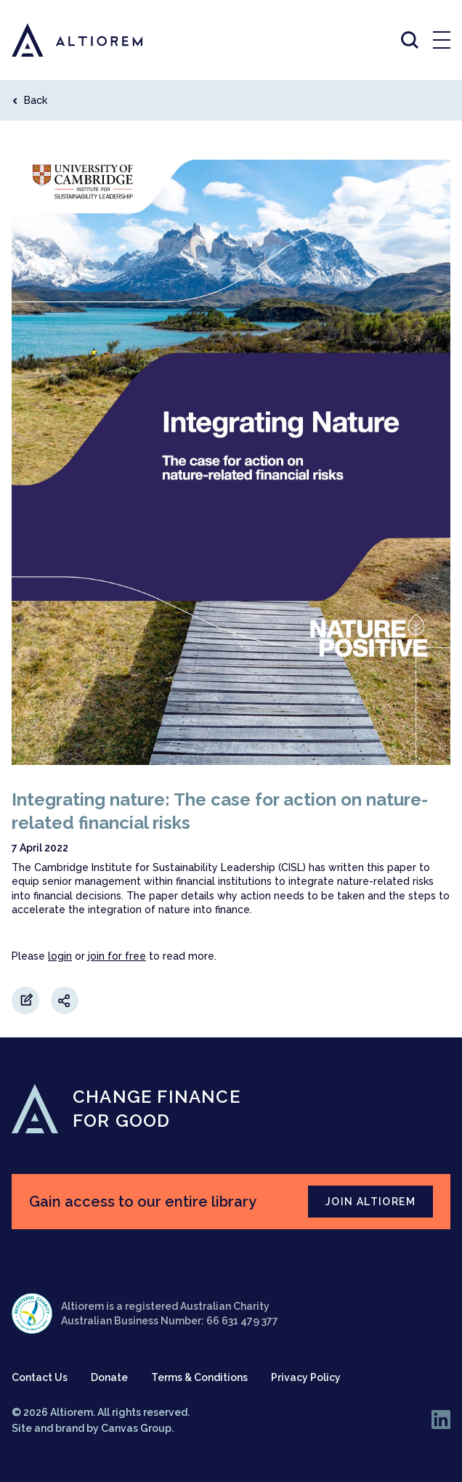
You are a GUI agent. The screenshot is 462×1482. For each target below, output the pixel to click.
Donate (109, 1377)
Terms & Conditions (199, 1377)
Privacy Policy (306, 1377)
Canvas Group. (137, 1428)
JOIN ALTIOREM (370, 1201)
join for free (117, 956)
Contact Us (40, 1377)
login (60, 956)
